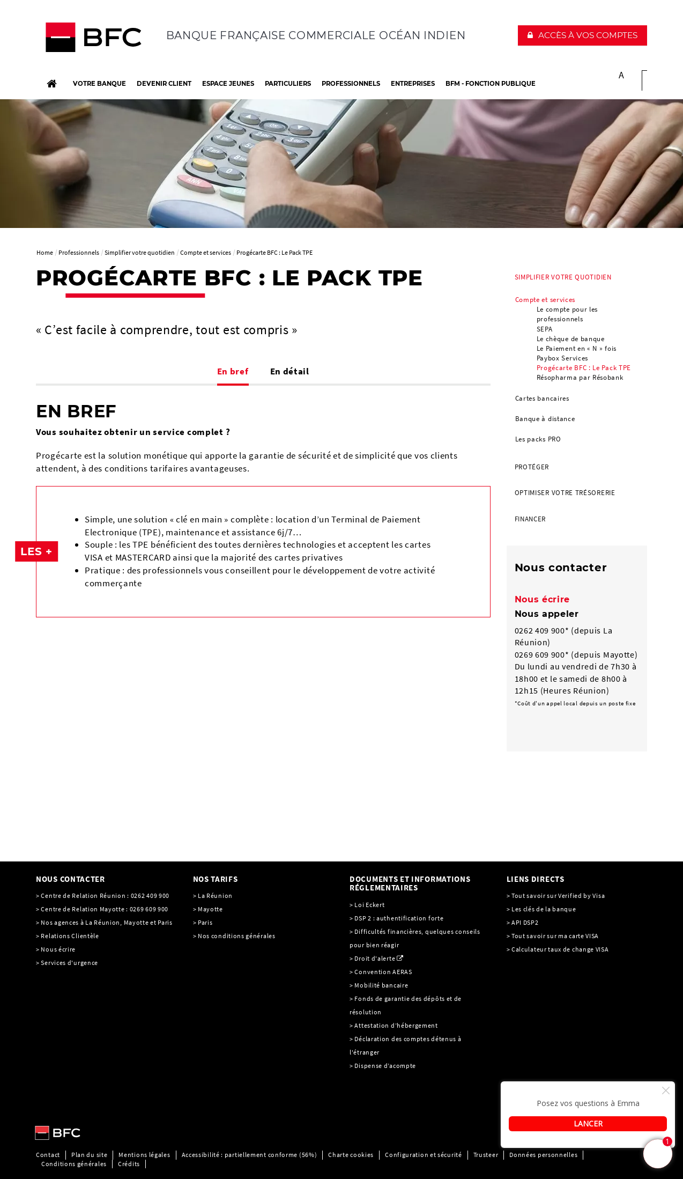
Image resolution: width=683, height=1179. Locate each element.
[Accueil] (51, 83)
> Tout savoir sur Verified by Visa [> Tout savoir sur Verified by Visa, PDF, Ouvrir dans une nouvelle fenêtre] (556, 895)
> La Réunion (213, 895)
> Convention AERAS (381, 972)
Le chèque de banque (571, 338)
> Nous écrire (56, 949)
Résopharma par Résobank (580, 377)
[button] (582, 35)
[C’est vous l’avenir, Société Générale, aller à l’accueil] (106, 40)
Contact (48, 1155)
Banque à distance (545, 418)
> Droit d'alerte (372, 958)
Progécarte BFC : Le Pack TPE (584, 367)
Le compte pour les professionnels (567, 314)
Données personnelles (543, 1155)
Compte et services (545, 299)
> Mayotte (208, 909)
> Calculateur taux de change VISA (558, 949)
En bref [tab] (233, 371)
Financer (530, 519)
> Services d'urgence (67, 963)
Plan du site (89, 1155)
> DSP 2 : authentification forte (396, 918)
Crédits (129, 1164)
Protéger (532, 466)
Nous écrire (542, 599)
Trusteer (486, 1155)
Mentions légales (144, 1155)
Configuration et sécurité (423, 1155)
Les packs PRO (538, 439)
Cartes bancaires (542, 398)
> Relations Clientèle (67, 936)
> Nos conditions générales (234, 936)
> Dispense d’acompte (383, 1066)
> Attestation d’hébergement (395, 1025)
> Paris (203, 922)
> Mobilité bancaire (380, 985)
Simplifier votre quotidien (563, 277)
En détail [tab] (289, 371)
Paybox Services (563, 358)
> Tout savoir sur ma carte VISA (553, 936)
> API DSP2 (523, 922)
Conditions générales (74, 1164)
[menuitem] (577, 359)
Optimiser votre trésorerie (565, 492)
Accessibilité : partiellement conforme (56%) (249, 1155)
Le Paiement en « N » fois (577, 348)
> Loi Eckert (367, 905)
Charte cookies (351, 1155)
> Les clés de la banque (541, 909)
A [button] (622, 75)
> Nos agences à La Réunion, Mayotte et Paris (104, 922)
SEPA (545, 329)
